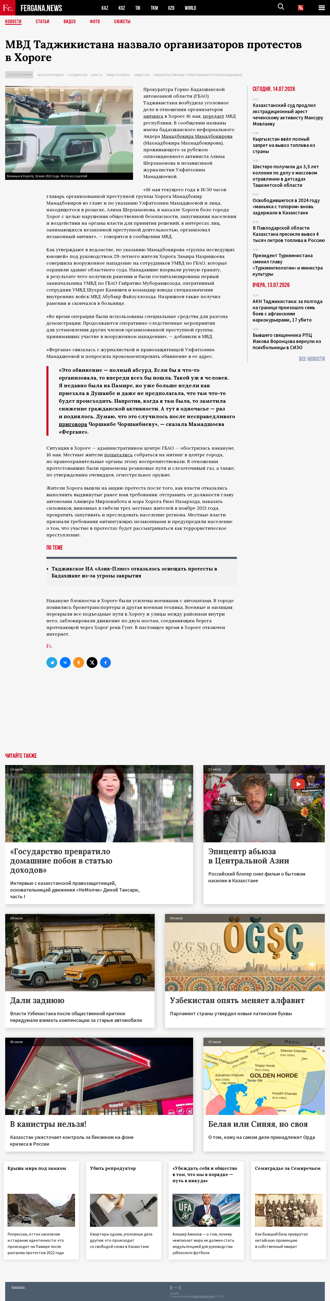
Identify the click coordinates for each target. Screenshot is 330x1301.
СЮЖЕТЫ (122, 21)
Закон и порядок (50, 75)
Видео (70, 21)
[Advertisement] (165, 714)
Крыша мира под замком (38, 1168)
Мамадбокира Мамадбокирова (197, 136)
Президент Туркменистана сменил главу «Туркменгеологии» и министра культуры (288, 264)
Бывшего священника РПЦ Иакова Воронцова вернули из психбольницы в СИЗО (287, 341)
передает (213, 116)
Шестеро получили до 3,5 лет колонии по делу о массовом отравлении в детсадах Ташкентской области (286, 175)
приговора (73, 424)
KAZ (105, 8)
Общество (142, 75)
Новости (13, 21)
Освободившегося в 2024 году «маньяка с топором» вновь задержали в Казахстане (286, 206)
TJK (138, 8)
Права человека (118, 75)
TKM (155, 8)
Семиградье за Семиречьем (275, 1171)
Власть (97, 75)
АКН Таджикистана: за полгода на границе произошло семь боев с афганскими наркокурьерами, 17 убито (288, 310)
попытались (118, 455)
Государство (78, 75)
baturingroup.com (203, 1295)
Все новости (312, 359)
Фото (95, 21)
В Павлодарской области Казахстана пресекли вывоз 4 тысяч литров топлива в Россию (289, 234)
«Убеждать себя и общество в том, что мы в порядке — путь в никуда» (199, 1177)
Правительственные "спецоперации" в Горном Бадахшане (198, 75)
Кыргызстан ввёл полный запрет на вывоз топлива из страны (284, 145)
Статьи (43, 21)
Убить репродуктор (114, 1168)
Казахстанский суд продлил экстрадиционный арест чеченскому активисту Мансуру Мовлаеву (288, 114)
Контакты (18, 1286)
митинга (153, 116)
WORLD (192, 8)
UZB (172, 8)
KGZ (122, 8)
